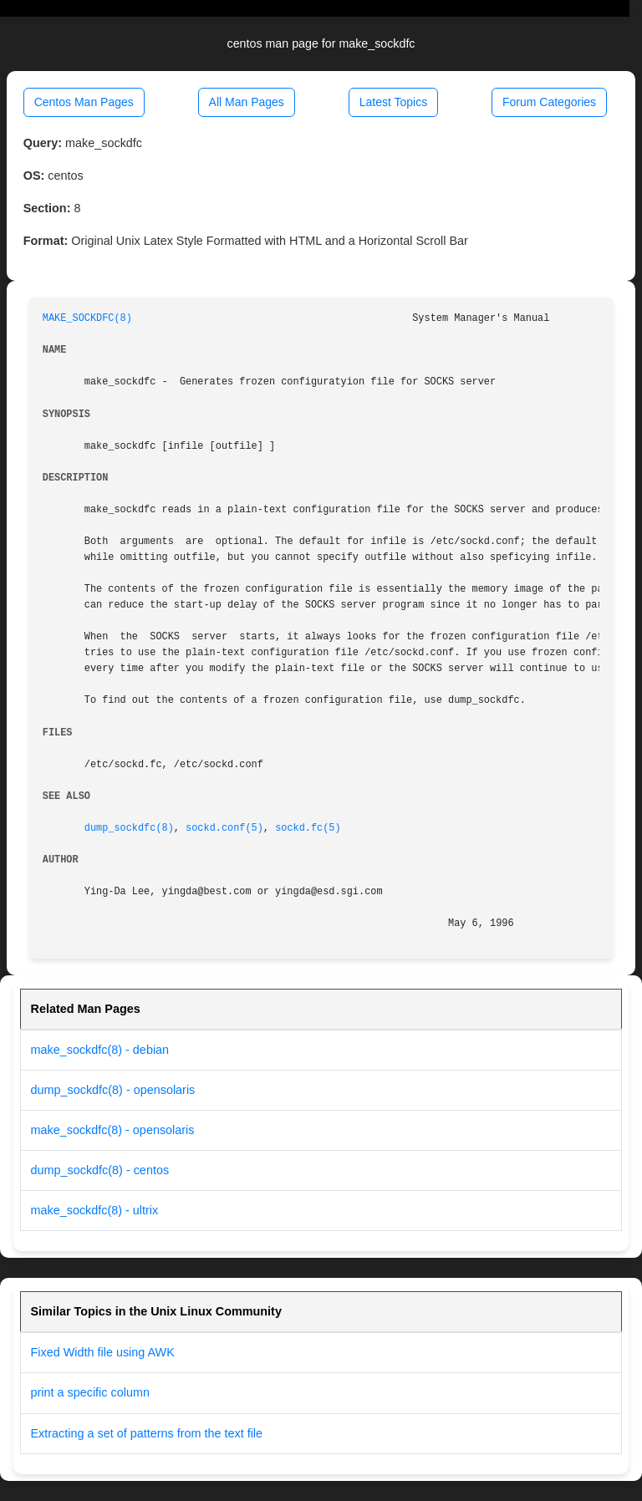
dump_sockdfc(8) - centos (100, 1170)
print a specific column (90, 1392)
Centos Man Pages (84, 102)
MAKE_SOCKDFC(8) (87, 318)
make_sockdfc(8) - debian (100, 1049)
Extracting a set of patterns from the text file (147, 1433)
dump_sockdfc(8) (129, 828)
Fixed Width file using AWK (103, 1352)
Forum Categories (549, 102)
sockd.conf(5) (224, 828)
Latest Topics (393, 102)
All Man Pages (246, 102)
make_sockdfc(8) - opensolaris (113, 1130)
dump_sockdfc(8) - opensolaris (113, 1089)
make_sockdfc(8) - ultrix (95, 1210)
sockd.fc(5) (308, 828)
